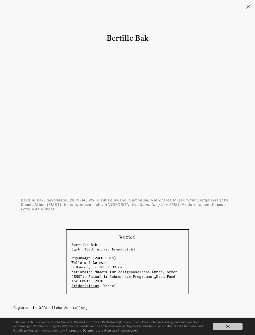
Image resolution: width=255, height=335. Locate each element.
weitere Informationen (122, 330)
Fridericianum (85, 286)
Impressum (73, 330)
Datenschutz (91, 330)
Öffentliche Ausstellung (63, 307)
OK (228, 326)
